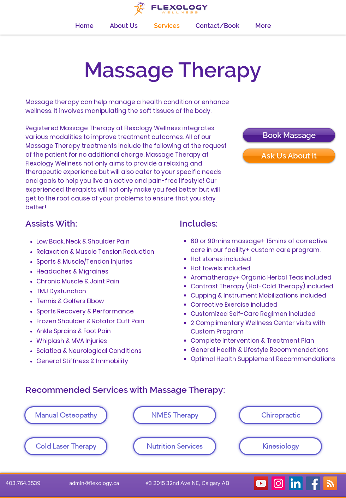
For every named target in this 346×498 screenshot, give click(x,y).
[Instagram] (278, 483)
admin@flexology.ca (94, 483)
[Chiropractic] (280, 415)
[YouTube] (261, 483)
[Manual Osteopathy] (65, 415)
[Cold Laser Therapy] (65, 446)
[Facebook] (313, 483)
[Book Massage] (289, 135)
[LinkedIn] (296, 483)
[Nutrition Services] (174, 446)
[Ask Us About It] (289, 156)
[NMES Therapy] (174, 415)
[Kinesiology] (280, 446)
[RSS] (330, 483)
